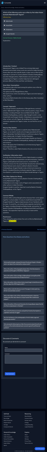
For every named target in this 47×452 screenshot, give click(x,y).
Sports (5, 445)
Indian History (7, 434)
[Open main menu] (45, 3)
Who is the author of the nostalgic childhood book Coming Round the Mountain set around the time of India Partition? (22, 276)
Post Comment (10, 374)
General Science (8, 441)
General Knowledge (9, 7)
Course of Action (29, 418)
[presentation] (16, 368)
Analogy (27, 422)
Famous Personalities (9, 439)
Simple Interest (7, 422)
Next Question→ (41, 229)
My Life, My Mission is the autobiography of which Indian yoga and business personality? (21, 318)
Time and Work (7, 416)
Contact (27, 437)
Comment (7, 353)
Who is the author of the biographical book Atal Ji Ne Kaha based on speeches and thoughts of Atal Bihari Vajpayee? (22, 269)
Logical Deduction (29, 427)
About (26, 434)
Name (6, 347)
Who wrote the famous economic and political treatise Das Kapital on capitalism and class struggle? (22, 311)
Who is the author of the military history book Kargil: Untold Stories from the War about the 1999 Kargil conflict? (23, 283)
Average (6, 424)
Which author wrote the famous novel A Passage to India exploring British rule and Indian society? (21, 289)
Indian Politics (7, 443)
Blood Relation (28, 416)
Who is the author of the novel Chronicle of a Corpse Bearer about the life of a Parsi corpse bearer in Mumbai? (23, 305)
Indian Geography (8, 437)
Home (2, 7)
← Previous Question (6, 229)
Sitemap (27, 439)
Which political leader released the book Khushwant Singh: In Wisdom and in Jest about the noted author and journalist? (22, 263)
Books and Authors (19, 7)
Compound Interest (8, 427)
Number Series (28, 420)
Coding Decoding (29, 424)
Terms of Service (29, 443)
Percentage (6, 418)
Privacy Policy (28, 441)
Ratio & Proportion (8, 420)
